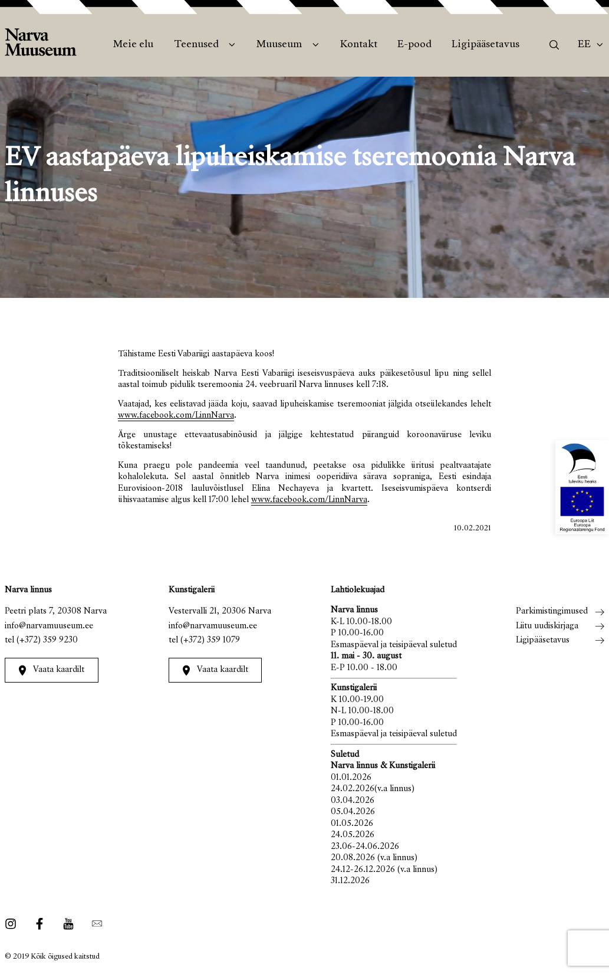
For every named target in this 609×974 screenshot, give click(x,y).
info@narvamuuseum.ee (49, 626)
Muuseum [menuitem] (279, 45)
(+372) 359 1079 (210, 640)
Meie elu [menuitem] (133, 45)
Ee (584, 45)
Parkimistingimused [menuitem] (552, 611)
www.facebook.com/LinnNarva (176, 415)
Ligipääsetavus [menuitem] (485, 45)
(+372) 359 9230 (47, 640)
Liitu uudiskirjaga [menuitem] (547, 626)
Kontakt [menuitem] (358, 45)
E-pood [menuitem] (414, 45)
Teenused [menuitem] (196, 45)
